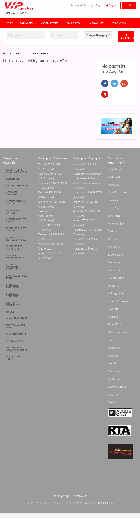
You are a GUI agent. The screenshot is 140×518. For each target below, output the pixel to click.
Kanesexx (114, 347)
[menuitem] (85, 5)
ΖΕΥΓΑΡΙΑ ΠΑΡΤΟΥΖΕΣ (13, 303)
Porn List (113, 184)
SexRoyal (113, 200)
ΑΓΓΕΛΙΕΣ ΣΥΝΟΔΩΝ (12, 193)
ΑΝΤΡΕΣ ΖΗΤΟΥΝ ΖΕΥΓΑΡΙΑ (15, 202)
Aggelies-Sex (116, 223)
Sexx (111, 340)
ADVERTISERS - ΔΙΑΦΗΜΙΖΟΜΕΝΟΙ (16, 171)
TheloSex (114, 208)
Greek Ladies (116, 277)
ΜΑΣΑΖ (10, 311)
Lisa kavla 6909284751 (52, 183)
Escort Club (115, 169)
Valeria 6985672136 (51, 243)
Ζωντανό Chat (95, 22)
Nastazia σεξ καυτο (85, 248)
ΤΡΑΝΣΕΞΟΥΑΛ (14, 340)
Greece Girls (116, 270)
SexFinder (114, 215)
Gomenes (114, 371)
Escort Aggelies (118, 386)
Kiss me (113, 394)
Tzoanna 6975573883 (52, 234)
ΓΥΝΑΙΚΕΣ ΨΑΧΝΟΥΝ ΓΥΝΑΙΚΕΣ (12, 266)
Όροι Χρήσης (72, 22)
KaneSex (113, 316)
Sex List (112, 363)
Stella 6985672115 (85, 239)
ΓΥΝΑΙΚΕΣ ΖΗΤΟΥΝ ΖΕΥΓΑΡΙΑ (17, 229)
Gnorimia (114, 285)
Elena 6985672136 (50, 192)
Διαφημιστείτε (49, 22)
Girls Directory (117, 332)
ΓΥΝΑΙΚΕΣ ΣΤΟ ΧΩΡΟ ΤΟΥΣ (14, 247)
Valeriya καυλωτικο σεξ (87, 183)
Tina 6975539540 (49, 164)
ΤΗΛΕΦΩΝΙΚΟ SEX (16, 334)
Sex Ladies (114, 262)
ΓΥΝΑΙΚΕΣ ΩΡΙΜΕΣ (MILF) (16, 276)
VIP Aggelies (116, 293)
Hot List (113, 308)
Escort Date (115, 254)
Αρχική (9, 22)
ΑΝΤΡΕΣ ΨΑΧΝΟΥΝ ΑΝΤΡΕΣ (17, 211)
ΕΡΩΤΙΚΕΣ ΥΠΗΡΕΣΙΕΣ (12, 295)
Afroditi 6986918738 (86, 211)
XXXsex (113, 239)
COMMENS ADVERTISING (98, 502)
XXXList (113, 355)
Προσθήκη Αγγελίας (85, 5)
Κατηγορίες (27, 22)
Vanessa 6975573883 (86, 201)
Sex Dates (114, 246)
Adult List (114, 379)
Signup (113, 5)
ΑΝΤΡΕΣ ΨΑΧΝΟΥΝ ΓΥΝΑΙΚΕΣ (17, 220)
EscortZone (115, 324)
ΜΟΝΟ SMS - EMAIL (17, 318)
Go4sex (113, 231)
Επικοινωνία (118, 22)
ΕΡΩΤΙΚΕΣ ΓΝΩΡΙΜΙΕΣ (12, 286)
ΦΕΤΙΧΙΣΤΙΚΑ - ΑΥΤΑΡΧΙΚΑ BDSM (16, 348)
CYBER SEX (12, 178)
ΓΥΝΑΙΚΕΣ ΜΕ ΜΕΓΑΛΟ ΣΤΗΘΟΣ (16, 238)
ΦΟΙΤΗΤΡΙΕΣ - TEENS (13, 357)
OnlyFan (113, 402)
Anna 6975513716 (49, 253)
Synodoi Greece (118, 301)
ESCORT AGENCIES (17, 185)
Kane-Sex (114, 176)
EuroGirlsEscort (118, 192)
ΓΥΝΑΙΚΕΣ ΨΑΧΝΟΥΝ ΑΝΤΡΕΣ (17, 256)
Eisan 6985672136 (49, 225)
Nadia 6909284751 (50, 173)
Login (128, 5)
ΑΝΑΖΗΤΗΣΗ (127, 36)
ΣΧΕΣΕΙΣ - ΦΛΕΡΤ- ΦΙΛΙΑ (16, 326)
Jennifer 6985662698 (51, 201)
